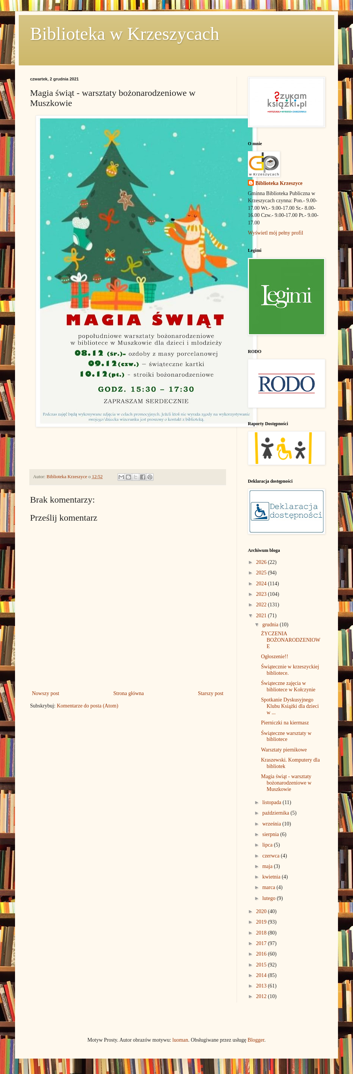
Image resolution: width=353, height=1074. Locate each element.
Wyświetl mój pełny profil (275, 233)
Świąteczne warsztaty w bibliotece (286, 736)
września (272, 824)
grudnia (270, 624)
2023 (262, 594)
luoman (180, 1040)
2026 (262, 562)
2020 (262, 911)
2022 (262, 604)
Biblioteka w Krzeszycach (124, 34)
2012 (262, 996)
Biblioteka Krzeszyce (279, 183)
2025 (262, 573)
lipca (268, 845)
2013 (262, 986)
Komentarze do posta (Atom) (87, 706)
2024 (262, 583)
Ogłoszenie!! (274, 656)
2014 (262, 975)
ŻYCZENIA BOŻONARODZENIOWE (290, 640)
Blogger (255, 1040)
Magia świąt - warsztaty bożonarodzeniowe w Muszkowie (286, 783)
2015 (262, 965)
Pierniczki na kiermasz (285, 723)
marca (269, 887)
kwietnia (272, 877)
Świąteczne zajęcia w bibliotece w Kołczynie (288, 686)
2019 (262, 922)
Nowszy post (45, 693)
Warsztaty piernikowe (284, 750)
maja (268, 866)
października (276, 813)
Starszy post (210, 693)
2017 (262, 943)
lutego (269, 898)
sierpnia (271, 834)
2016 (262, 954)
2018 (262, 933)
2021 (262, 615)
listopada (272, 802)
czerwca (271, 856)
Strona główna (128, 693)
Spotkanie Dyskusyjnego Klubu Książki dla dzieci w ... (290, 706)
